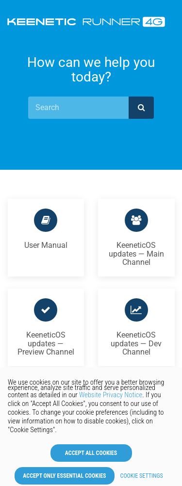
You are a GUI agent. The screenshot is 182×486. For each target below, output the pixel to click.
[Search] (78, 108)
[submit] (141, 108)
